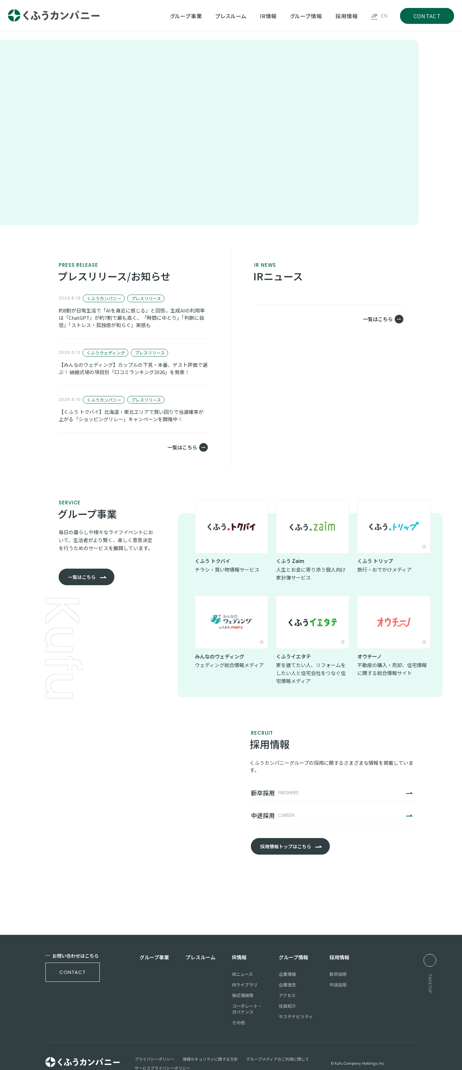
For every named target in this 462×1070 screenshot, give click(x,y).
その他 (238, 1003)
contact (72, 952)
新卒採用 (338, 954)
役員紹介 (287, 986)
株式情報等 (243, 976)
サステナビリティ (296, 997)
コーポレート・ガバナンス (247, 989)
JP (374, 16)
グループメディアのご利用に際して (277, 1039)
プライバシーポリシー (154, 1039)
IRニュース (242, 954)
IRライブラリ (245, 965)
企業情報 (287, 954)
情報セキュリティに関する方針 (210, 1039)
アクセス (287, 976)
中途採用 (338, 965)
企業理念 (287, 965)
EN (384, 16)
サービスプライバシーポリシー (162, 1048)
